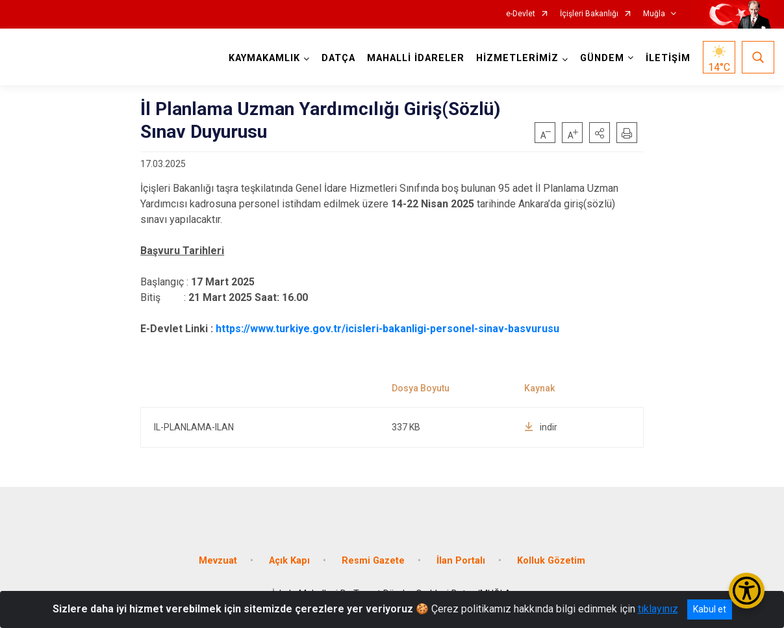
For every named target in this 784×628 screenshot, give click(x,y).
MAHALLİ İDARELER (415, 58)
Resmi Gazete (373, 560)
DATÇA (338, 58)
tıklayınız (658, 609)
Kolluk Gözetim (551, 560)
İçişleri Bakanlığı (589, 14)
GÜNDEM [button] (602, 58)
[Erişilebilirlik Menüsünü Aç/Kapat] (747, 590)
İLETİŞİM (668, 58)
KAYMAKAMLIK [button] (264, 58)
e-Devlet (520, 14)
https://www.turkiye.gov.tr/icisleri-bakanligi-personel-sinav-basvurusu (387, 328)
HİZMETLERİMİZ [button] (517, 58)
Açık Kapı (289, 560)
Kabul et (709, 609)
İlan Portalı (460, 560)
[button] (599, 132)
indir (540, 427)
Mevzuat (218, 560)
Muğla (654, 14)
